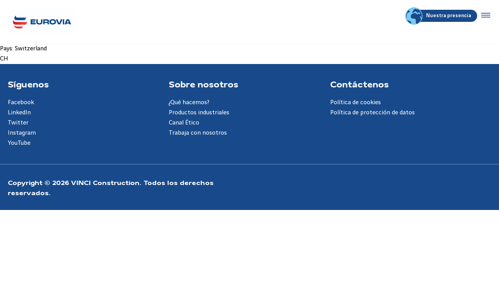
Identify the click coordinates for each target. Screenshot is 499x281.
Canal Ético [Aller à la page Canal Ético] (184, 122)
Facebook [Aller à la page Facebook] (21, 102)
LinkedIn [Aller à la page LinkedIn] (19, 112)
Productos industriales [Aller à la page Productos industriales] (199, 112)
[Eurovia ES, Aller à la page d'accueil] (42, 21)
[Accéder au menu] (484, 15)
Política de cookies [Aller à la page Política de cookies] (355, 102)
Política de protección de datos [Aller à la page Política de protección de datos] (372, 112)
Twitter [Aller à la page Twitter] (18, 122)
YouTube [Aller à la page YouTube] (19, 143)
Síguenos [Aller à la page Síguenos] (28, 84)
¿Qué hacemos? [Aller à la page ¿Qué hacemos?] (189, 102)
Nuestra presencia (439, 16)
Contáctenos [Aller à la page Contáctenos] (359, 84)
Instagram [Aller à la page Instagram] (22, 133)
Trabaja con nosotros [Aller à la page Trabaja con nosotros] (198, 133)
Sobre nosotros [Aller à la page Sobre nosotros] (203, 84)
